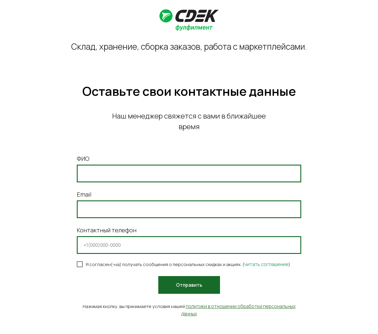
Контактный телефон (106, 230)
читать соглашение (266, 264)
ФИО (83, 159)
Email (84, 194)
